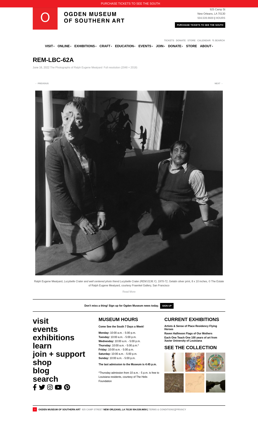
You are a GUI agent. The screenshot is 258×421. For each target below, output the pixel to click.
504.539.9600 (205, 18)
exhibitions (53, 337)
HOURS (220, 18)
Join (160, 46)
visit (41, 321)
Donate (175, 46)
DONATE (181, 40)
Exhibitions (85, 46)
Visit (50, 46)
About (206, 46)
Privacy (181, 409)
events (45, 329)
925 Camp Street (92, 409)
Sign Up (167, 305)
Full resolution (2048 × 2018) (120, 67)
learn (42, 345)
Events (146, 46)
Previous (42, 83)
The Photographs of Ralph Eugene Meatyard (76, 67)
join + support (59, 354)
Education (125, 46)
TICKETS (169, 40)
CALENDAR (204, 40)
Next (219, 83)
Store (191, 46)
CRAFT (106, 46)
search (45, 379)
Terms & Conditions (161, 409)
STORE (191, 40)
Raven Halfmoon (188, 333)
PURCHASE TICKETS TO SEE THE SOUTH (200, 25)
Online (64, 46)
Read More (128, 291)
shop (42, 362)
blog (41, 370)
